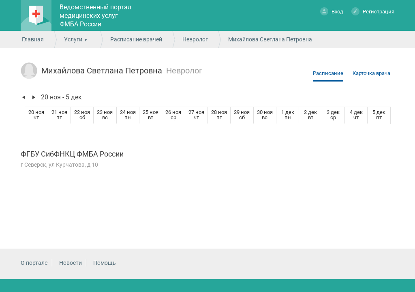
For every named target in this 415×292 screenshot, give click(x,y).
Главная (33, 39)
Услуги (73, 39)
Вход (331, 11)
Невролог (195, 39)
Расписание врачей (136, 39)
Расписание (328, 73)
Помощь (104, 263)
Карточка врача (371, 73)
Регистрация (372, 11)
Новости (70, 263)
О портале (34, 263)
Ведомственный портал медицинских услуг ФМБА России (95, 15)
